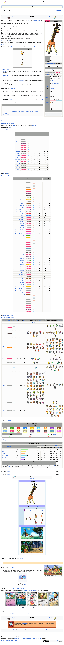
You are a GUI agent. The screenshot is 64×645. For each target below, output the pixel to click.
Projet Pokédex (24, 623)
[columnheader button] (18, 135)
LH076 (55, 575)
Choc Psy (22, 217)
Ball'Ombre (22, 256)
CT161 (15, 282)
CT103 (15, 250)
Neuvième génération (6, 102)
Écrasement (18, 153)
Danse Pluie (22, 215)
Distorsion (22, 282)
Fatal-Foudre (22, 286)
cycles (52, 88)
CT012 (15, 188)
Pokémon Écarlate (5, 89)
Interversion (4, 326)
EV (54, 465)
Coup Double (17, 159)
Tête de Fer (22, 248)
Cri (53, 111)
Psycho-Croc (22, 223)
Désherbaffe (22, 197)
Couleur (47, 102)
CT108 (15, 252)
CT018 (15, 195)
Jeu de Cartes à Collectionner (13, 588)
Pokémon (52, 74)
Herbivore (53, 83)
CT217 (15, 305)
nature (9, 466)
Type (23, 134)
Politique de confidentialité (5, 640)
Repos (22, 241)
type (33, 20)
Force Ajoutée (21, 207)
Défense (3, 453)
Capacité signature (5, 123)
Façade (21, 201)
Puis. (17, 320)
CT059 (15, 219)
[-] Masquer (33, 322)
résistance (54, 434)
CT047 (15, 211)
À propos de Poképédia (14, 640)
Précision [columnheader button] (45, 178)
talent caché (57, 83)
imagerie (42, 476)
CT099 (15, 248)
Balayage (22, 188)
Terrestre (51, 85)
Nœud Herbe (21, 235)
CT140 (15, 276)
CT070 (15, 227)
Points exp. (47, 94)
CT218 (15, 307)
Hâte (18, 157)
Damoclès (22, 300)
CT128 (15, 266)
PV (2, 449)
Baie (16, 71)
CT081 (15, 235)
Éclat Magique (22, 233)
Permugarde (17, 147)
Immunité (32, 434)
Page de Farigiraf (20, 631)
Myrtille (58, 65)
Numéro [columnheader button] (15, 178)
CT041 (15, 207)
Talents (48, 81)
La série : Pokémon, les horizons (9, 561)
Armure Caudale (54, 81)
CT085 (15, 241)
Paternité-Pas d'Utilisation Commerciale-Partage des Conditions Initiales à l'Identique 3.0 (28, 638)
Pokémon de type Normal (11, 629)
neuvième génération (5, 21)
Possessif (22, 243)
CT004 (15, 184)
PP (43, 134)
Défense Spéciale (5, 457)
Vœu (4, 410)
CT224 (15, 309)
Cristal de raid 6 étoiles (34, 111)
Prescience (22, 305)
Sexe (48, 99)
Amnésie (21, 266)
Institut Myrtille (21, 109)
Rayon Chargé (22, 199)
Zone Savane (27, 109)
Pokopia (53, 69)
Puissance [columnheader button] (39, 178)
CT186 (15, 294)
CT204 (15, 300)
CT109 (15, 254)
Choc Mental (17, 149)
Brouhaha (22, 296)
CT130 (15, 270)
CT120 (15, 262)
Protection (22, 229)
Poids (48, 78)
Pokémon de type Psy (21, 629)
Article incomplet (27, 631)
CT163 (15, 284)
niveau (10, 127)
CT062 (15, 221)
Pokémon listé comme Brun (43, 629)
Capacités (3, 120)
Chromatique (4, 40)
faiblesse (54, 436)
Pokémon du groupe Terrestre (31, 629)
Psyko (18, 169)
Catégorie (47, 74)
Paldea (49, 65)
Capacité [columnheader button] (21, 178)
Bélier (22, 182)
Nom (17, 134)
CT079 (15, 233)
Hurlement (22, 290)
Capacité (30, 132)
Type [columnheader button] (28, 178)
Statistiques (4, 440)
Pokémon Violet (4, 94)
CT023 (15, 199)
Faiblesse (32, 436)
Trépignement (21, 239)
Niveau (47, 132)
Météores (22, 205)
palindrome (21, 80)
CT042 (15, 209)
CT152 (15, 280)
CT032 (15, 205)
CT (4, 173)
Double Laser (36, 46)
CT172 (15, 290)
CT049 (15, 213)
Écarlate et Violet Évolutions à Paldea (29, 590)
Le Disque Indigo (32, 553)
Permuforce (18, 145)
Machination (18, 167)
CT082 (15, 237)
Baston (4, 333)
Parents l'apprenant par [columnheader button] (35, 320)
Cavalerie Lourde (22, 294)
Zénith (22, 213)
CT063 (15, 223)
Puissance (34, 134)
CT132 (15, 272)
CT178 (15, 292)
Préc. (21, 320)
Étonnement (18, 143)
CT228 (15, 311)
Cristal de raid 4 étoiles (25, 111)
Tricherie (22, 221)
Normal (35, 20)
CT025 (15, 201)
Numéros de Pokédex (51, 63)
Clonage (21, 250)
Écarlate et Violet (6, 109)
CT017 (15, 193)
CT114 (15, 256)
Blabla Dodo (22, 227)
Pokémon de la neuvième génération (9, 631)
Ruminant (53, 80)
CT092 (15, 243)
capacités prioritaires (30, 74)
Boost (22, 298)
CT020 (15, 197)
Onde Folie (22, 193)
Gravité (22, 292)
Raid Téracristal (14, 111)
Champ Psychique (22, 274)
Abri (22, 186)
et (57, 54)
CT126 (15, 264)
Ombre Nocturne (22, 209)
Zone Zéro (25, 107)
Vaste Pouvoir (21, 307)
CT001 (15, 182)
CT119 (15, 260)
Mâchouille (18, 163)
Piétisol (22, 203)
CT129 (15, 268)
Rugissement (17, 141)
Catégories (4, 629)
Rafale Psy (18, 155)
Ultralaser (22, 284)
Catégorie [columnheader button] (33, 178)
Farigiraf (32, 16)
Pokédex (11, 88)
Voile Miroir (4, 367)
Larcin (22, 195)
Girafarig (12, 46)
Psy (39, 20)
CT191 (15, 296)
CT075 (15, 231)
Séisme (21, 278)
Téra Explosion (22, 288)
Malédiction (22, 309)
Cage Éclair (22, 237)
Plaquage (22, 225)
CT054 (15, 217)
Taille (48, 76)
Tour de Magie (22, 254)
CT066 (15, 225)
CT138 (15, 274)
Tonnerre (22, 264)
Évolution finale (34, 631)
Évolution (3, 44)
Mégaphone (22, 258)
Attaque (3, 451)
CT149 (15, 278)
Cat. (13, 320)
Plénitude (22, 268)
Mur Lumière (22, 231)
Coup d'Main (22, 270)
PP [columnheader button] (48, 178)
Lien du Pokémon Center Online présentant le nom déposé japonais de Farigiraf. (17, 613)
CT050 (15, 215)
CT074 (15, 229)
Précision (40, 134)
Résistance (13, 436)
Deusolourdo (49, 16)
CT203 (15, 298)
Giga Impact (22, 280)
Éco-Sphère (22, 260)
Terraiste (13, 16)
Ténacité (22, 211)
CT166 (15, 286)
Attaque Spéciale (5, 455)
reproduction (6, 315)
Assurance (18, 151)
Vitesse (3, 459)
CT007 (15, 186)
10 (42, 88)
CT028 (15, 203)
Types (48, 72)
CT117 (15, 258)
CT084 (15, 239)
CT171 (15, 288)
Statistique (9, 446)
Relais (18, 165)
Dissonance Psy (22, 311)
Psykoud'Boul (21, 219)
